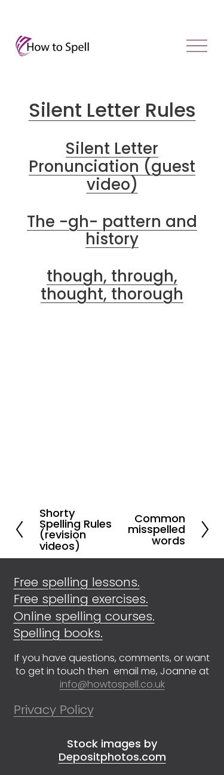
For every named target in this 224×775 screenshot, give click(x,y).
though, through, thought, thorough (112, 285)
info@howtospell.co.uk (112, 684)
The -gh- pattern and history (112, 230)
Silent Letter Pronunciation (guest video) (112, 166)
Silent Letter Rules (112, 109)
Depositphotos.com (112, 757)
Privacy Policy (54, 709)
